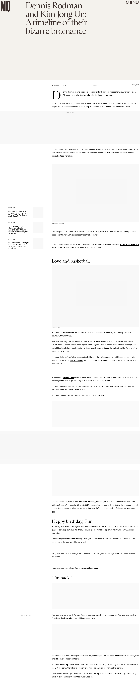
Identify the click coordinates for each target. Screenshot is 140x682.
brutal (62, 248)
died (78, 668)
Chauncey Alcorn (60, 85)
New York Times (76, 360)
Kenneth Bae (68, 377)
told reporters (120, 656)
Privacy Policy (12, 191)
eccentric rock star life (129, 244)
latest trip (64, 665)
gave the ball (110, 348)
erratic (71, 248)
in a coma (63, 668)
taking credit (80, 92)
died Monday (85, 95)
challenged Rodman (60, 381)
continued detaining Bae (89, 502)
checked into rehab (90, 568)
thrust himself (69, 333)
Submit (38, 188)
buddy (86, 107)
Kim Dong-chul (66, 618)
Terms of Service (36, 190)
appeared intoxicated (68, 539)
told (86, 674)
